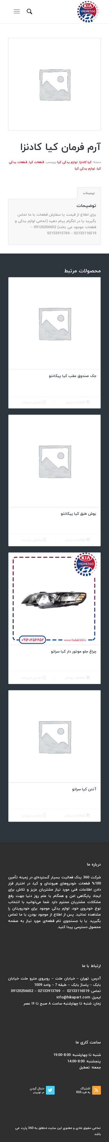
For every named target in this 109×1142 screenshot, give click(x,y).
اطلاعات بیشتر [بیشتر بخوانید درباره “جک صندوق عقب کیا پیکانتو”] (77, 402)
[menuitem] (28, 11)
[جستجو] (28, 11)
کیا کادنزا (85, 162)
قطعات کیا (36, 162)
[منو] (18, 12)
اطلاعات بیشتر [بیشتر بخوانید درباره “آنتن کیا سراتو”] (77, 815)
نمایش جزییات (33, 402)
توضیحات (89, 193)
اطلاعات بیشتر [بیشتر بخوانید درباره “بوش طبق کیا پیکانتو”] (77, 540)
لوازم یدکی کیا (67, 162)
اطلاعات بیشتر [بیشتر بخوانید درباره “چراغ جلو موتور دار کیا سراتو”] (77, 678)
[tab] (89, 193)
